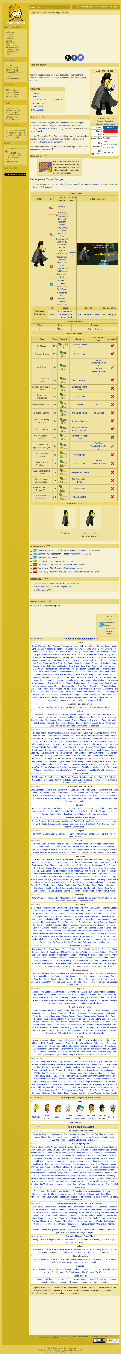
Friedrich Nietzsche (76, 1084)
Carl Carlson (80, 1239)
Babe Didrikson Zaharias (100, 1054)
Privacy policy (66, 1337)
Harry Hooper (37, 1046)
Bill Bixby (42, 649)
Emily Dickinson (40, 741)
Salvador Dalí (101, 714)
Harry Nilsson (75, 879)
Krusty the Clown (49, 1194)
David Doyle (101, 657)
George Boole (103, 1010)
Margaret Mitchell (96, 753)
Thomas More (59, 982)
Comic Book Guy (38, 1150)
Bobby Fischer (93, 1070)
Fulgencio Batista (109, 908)
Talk (77, 7)
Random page (12, 50)
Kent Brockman (64, 1191)
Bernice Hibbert (38, 1155)
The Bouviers (51, 1269)
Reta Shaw (106, 694)
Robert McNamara (71, 931)
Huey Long (110, 925)
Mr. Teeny (114, 1197)
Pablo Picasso (39, 723)
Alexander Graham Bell (58, 1010)
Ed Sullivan (46, 1093)
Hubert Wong (59, 1224)
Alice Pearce (83, 686)
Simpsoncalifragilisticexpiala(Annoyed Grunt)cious (69, 550)
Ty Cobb (77, 1040)
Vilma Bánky (90, 646)
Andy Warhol (81, 726)
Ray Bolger (68, 649)
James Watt (113, 1030)
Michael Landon (108, 674)
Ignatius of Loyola (96, 976)
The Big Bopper (60, 862)
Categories (35, 1287)
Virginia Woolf (80, 770)
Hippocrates (89, 1073)
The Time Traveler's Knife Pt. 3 (98, 446)
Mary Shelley (36, 761)
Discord (9, 76)
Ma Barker (36, 808)
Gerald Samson (62, 1178)
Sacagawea (67, 1090)
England (33, 81)
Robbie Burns (96, 738)
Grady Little (52, 1161)
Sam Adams (62, 908)
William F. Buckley (47, 736)
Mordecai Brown (65, 1040)
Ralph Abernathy (38, 1061)
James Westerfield (93, 700)
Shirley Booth (110, 649)
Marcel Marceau (107, 677)
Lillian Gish (45, 666)
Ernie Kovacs (81, 674)
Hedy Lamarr (94, 674)
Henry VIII (95, 997)
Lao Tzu (82, 1093)
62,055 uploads (12, 92)
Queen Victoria (78, 1003)
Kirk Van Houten (46, 1184)
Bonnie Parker (56, 814)
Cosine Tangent (54, 1221)
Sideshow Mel (93, 1194)
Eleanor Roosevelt (70, 936)
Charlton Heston (95, 669)
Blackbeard (88, 808)
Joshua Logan (62, 824)
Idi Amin (36, 844)
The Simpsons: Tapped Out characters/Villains (79, 184)
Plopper (63, 1140)
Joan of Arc (110, 976)
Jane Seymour (64, 1003)
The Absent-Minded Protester (62, 568)
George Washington (87, 966)
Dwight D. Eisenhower (50, 952)
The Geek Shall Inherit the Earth (63, 564)
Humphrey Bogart (54, 649)
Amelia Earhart (55, 1070)
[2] (63, 141)
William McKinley (64, 960)
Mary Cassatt (57, 714)
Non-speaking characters (101, 1290)
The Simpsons (37, 1269)
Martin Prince (37, 1218)
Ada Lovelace (73, 1022)
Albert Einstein (97, 1016)
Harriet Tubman (70, 1093)
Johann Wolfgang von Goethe (54, 767)
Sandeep (77, 1170)
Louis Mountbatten (80, 1000)
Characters (10, 36)
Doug (79, 1150)
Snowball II (92, 1140)
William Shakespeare (107, 898)
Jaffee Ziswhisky (88, 1224)
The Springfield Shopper (16, 135)
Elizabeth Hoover (94, 1210)
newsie (52, 128)
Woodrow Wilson (105, 966)
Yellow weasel (73, 1224)
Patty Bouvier (56, 1134)
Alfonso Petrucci (90, 982)
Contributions (87, 7)
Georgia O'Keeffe (109, 720)
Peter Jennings (72, 1076)
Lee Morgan (113, 876)
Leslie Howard (38, 672)
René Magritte (37, 720)
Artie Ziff (114, 1184)
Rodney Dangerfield (52, 657)
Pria (70, 1170)
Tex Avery (42, 707)
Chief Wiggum (55, 136)
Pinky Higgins (99, 1043)
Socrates (105, 1090)
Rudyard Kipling (47, 753)
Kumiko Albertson (38, 1147)
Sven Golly (112, 1117)
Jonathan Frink (49, 1153)
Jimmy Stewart (73, 697)
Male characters (59, 1287)
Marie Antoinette (73, 992)
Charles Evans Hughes (67, 922)
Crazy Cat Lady (53, 1150)
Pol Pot (46, 936)
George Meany (90, 1081)
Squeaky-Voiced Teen (81, 1181)
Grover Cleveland (102, 949)
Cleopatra (111, 992)
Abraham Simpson (85, 1134)
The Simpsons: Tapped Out (61, 561)
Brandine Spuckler (47, 1181)
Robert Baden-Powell (79, 844)
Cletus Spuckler (64, 1181)
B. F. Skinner (74, 1030)
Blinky (35, 1239)
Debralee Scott (65, 694)
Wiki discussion (12, 78)
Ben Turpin (98, 697)
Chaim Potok (107, 756)
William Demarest (86, 657)
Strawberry (97, 1181)
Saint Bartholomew (107, 973)
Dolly (45, 1070)
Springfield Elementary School (70, 1203)
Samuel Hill (37, 780)
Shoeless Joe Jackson (78, 1046)
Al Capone (44, 811)
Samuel (102, 982)
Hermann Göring (104, 919)
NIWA (8, 160)
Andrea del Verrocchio (65, 726)
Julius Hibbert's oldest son (94, 1155)
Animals (84, 1279)
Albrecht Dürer (47, 717)
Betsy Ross (55, 1090)
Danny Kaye (104, 672)
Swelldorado (79, 396)
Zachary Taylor (110, 963)
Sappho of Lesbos (92, 758)
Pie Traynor (56, 1054)
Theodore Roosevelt (75, 963)
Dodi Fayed (79, 821)
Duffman (106, 1191)
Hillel (85, 976)
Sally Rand (101, 689)
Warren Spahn (108, 1052)
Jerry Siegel (95, 1090)
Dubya (115, 1178)
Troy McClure (79, 1194)
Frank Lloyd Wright (96, 770)
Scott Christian (94, 1191)
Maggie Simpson (77, 1137)
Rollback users (12, 68)
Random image (12, 52)
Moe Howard (51, 672)
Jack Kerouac (103, 750)
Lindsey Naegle (91, 1167)
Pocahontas (84, 1087)
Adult (70, 317)
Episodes (10, 34)
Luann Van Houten (63, 1184)
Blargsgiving (62, 227)
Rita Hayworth (64, 669)
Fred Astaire (67, 646)
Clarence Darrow (50, 834)
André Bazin (38, 1064)
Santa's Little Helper (77, 1140)
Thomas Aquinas (56, 973)
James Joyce (66, 750)
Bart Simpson (100, 1134)
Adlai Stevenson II (62, 939)
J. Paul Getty (110, 777)
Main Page (10, 32)
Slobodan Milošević (99, 931)
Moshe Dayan (83, 916)
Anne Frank (67, 744)
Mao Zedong (103, 942)
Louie (55, 1252)
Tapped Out (11, 43)
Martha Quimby (94, 1175)
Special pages (12, 112)
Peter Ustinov (110, 697)
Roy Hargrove (102, 871)
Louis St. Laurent (102, 936)
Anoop (44, 1170)
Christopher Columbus (62, 1067)
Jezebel (35, 1000)
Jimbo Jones (36, 1212)
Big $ (98, 405)
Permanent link (12, 117)
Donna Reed (37, 692)
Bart (48, 123)
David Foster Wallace (91, 767)
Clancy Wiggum (79, 1184)
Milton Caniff (53, 707)
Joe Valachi (102, 814)
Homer (72, 136)
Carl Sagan (50, 1030)
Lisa (53, 123)
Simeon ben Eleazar (72, 1061)
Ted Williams (82, 1054)
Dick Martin (110, 795)
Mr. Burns (36, 1117)
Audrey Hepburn (79, 669)
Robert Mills (103, 1081)
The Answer (45, 150)
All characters (74, 1123)
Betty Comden (54, 821)
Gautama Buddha (40, 976)
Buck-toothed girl (100, 1230)
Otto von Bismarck (98, 939)
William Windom (89, 942)
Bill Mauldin (94, 707)
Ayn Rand (53, 758)
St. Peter (77, 982)
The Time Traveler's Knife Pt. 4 (98, 464)
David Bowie (38, 652)
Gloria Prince (46, 1175)
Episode (41, 550)
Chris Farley (60, 660)
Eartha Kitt (69, 674)
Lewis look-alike (71, 1232)
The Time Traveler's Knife (88, 314)
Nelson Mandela (91, 928)
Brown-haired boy (67, 1230)
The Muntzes (101, 1272)
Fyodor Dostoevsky (81, 741)
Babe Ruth (74, 1052)
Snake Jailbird (89, 1249)
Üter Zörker (101, 1224)
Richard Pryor (77, 689)
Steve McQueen (39, 683)
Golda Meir (85, 931)
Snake (57, 1117)
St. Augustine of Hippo (74, 973)
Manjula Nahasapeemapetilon (43, 1173)
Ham (73, 1210)
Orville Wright (85, 1033)
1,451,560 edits (12, 94)
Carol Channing (101, 652)
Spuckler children (104, 1178)
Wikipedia (55, 606)
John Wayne (65, 700)
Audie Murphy (111, 683)
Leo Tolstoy (88, 764)
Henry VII (85, 997)
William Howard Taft (93, 963)
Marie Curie (111, 1013)
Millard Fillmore (67, 952)
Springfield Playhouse (79, 472)
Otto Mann (35, 1215)
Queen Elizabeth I (89, 995)
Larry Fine (111, 660)
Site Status (104, 1337)
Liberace (42, 876)
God (101, 1259)
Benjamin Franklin (51, 919)
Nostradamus (111, 1084)
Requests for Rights (14, 72)
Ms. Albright (52, 1147)
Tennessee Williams (86, 901)
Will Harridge (39, 1073)
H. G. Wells (107, 767)
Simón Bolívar (108, 844)
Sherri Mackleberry (92, 1212)
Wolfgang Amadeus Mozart (56, 879)
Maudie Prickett (62, 689)
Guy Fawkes (83, 811)
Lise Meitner (61, 1025)
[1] (42, 131)
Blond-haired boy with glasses (45, 1230)
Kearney (41, 128)
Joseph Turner (98, 723)
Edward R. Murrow (59, 1084)
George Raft (89, 689)
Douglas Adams (40, 733)
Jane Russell (51, 694)
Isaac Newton (104, 1025)
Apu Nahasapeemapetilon (103, 1170)
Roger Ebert (69, 1070)
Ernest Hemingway (76, 747)
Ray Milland (53, 683)
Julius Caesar (70, 913)
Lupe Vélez (53, 700)
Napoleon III (95, 1000)
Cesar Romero (38, 694)
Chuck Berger (37, 1207)
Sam (52, 1178)
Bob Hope (94, 793)
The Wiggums (88, 1272)
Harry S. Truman (44, 966)
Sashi (83, 1170)
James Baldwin (102, 733)
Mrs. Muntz (56, 1167)
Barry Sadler (64, 758)
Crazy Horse (92, 847)
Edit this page (54, 13)
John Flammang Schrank (85, 814)
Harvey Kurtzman (79, 707)
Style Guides (11, 74)
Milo (92, 1164)
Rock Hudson (79, 672)
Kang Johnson (103, 1249)
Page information (13, 119)
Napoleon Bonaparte (42, 847)
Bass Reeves (111, 1087)
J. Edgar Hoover (102, 1073)
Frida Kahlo (101, 717)
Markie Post (36, 689)
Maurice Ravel (79, 882)
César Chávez (105, 1064)
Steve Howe (50, 1046)
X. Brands (50, 652)
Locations (10, 39)
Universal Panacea (80, 421)
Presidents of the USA (80, 946)
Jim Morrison (37, 879)
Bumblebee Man (80, 1191)
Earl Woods (111, 852)
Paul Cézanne (70, 714)
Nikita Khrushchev (70, 925)
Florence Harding (48, 922)
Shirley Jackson (52, 750)
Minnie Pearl (73, 798)
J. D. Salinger (77, 758)
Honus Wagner (69, 1054)
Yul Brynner (61, 652)
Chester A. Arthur (70, 949)
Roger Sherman (74, 837)
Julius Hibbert (52, 1155)
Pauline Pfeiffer (71, 1087)
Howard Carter (74, 1064)
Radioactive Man (81, 1262)
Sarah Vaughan (55, 891)
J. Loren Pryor (51, 1218)
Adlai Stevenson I (45, 939)
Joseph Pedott (79, 1027)
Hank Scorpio (80, 1252)
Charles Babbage (39, 1010)
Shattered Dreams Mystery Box (62, 283)
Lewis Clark (92, 1207)
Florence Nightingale (95, 1084)
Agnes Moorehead (95, 683)
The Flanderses (77, 1269)
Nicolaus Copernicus (58, 1013)
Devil (78, 1259)
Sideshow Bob (39, 1249)
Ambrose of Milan (40, 973)
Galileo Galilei (88, 1019)
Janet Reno (94, 834)
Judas (81, 979)
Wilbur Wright (98, 1033)
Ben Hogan (111, 1043)
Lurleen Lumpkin (65, 1194)
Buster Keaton (74, 795)
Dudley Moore (80, 683)
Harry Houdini (46, 1076)
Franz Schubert (84, 885)
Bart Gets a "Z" (110, 152)
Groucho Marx (72, 680)
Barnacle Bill (88, 1061)
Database (103, 1207)
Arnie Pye (35, 1197)
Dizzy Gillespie (60, 871)
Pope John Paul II (41, 979)
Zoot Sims (50, 888)
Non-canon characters (99, 1282)
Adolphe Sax (70, 885)
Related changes (13, 110)
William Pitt (36, 936)
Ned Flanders (111, 1150)
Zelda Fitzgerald (74, 660)
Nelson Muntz (65, 1215)
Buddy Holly (82, 874)
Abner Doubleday (106, 847)
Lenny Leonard (101, 1239)
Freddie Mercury (67, 876)
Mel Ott (106, 1049)
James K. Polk (108, 960)
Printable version (13, 115)
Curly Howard (109, 669)
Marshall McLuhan (74, 1081)
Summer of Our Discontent (61, 296)
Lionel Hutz (111, 1155)
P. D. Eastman (97, 741)
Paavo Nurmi (96, 1049)
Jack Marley (66, 1164)
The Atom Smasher (61, 236)
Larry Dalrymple (68, 1150)
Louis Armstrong (61, 859)
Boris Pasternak (67, 756)
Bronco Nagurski (82, 1049)
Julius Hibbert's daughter (70, 1155)
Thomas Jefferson (49, 958)
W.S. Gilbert (91, 744)
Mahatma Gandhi (68, 919)
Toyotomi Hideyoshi (54, 1073)
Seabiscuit (85, 1052)
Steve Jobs (48, 780)
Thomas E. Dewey (99, 916)
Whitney (35, 1181)
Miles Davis (68, 868)
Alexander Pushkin (40, 758)
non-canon (58, 167)
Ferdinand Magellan (41, 1081)
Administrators (12, 70)
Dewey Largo (77, 1212)
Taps (68, 321)
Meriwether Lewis (65, 1079)
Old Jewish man (91, 1173)
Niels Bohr (91, 1010)
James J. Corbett (90, 1040)
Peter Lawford (50, 677)
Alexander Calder (42, 714)
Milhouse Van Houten (85, 1221)
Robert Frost (79, 744)
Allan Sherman (103, 824)
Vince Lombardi (39, 1049)
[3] (52, 149)
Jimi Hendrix (57, 874)
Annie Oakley (37, 1087)
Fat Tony (106, 1252)
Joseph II (44, 1000)
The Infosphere (12, 157)
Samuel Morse (90, 1025)
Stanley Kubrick (48, 824)
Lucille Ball (78, 646)
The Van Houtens (73, 1272)
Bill (35, 1191)
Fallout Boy (87, 1259)
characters (80, 1097)
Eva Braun (80, 911)
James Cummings (96, 1013)
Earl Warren (57, 942)
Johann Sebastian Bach (92, 859)
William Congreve (38, 898)
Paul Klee (112, 717)
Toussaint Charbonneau (82, 777)
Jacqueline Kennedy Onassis (74, 933)
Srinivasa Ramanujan (107, 1027)
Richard (74, 1218)
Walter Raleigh (97, 1087)
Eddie (85, 1150)
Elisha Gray (101, 1019)
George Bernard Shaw (87, 898)
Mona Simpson (107, 1137)
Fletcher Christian (89, 1064)
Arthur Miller (53, 898)
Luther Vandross (41, 891)
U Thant (85, 939)
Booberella (51, 1191)
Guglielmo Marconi (89, 1022)
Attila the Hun (62, 844)
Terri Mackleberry (109, 1212)
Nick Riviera (44, 1178)
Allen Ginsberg (104, 744)
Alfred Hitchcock (103, 821)
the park (80, 123)
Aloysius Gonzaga (73, 976)
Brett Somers (60, 697)
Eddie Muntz (45, 1167)
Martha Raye (112, 689)
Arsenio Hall (97, 666)
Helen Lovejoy (69, 1161)
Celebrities (80, 1188)
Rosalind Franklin (58, 1019)
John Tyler (56, 966)
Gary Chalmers (79, 1207)
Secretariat (96, 1052)
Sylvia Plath (80, 756)
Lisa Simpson (62, 1137)
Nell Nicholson (78, 1215)
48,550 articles (12, 90)
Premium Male (66, 314)
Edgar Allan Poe (94, 756)
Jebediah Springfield (68, 1197)
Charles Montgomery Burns (51, 1239)
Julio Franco (36, 1153)
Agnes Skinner (77, 1178)
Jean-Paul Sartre (109, 758)
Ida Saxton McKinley (52, 931)
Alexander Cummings (78, 1013)
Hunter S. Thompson (72, 764)
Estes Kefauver (85, 922)
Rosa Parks (49, 1087)
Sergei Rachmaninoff (62, 882)
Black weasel (50, 1207)
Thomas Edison (83, 1016)
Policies (9, 65)
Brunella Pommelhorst (95, 1215)
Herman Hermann (73, 1249)
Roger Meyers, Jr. (107, 1194)
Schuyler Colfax (41, 916)
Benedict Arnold (48, 844)
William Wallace (97, 852)
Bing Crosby (105, 654)
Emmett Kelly (86, 1076)
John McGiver (112, 680)
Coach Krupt (64, 1212)
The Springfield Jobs (62, 207)
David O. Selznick (87, 824)
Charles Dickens (111, 738)
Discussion (41, 13)
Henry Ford (98, 777)
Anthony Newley (39, 686)
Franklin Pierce (93, 960)
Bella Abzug (36, 908)
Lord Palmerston (96, 933)
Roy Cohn (36, 834)
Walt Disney (66, 741)
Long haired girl (86, 1232)
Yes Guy (105, 1184)
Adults (76, 1290)
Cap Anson (38, 1040)
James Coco (78, 654)
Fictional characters (54, 1279)
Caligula (80, 913)
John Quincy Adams (52, 949)
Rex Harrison (109, 666)
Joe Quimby (59, 1175)
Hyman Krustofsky (91, 1158)
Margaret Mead (47, 1025)
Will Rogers (112, 692)
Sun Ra (87, 888)
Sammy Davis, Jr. (70, 657)
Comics (9, 41)
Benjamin (78, 1147)
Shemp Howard (65, 672)
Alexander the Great (41, 992)
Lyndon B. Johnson (82, 958)
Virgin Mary (47, 982)
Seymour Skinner (39, 1221)
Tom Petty (101, 879)
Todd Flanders (64, 1210)
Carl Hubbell (62, 1046)
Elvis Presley (39, 882)
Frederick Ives (47, 1022)
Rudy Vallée (110, 888)
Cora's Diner (79, 455)
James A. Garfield (83, 952)
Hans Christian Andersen (58, 733)
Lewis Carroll (75, 736)
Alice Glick (67, 1153)
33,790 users (11, 97)
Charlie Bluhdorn (52, 777)
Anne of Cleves (57, 992)
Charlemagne (99, 992)
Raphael (50, 723)
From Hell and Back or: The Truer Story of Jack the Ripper (74, 572)
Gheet (50, 1170)
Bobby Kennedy (100, 922)
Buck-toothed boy (84, 1230)
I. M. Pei (59, 1087)
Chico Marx (59, 680)
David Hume (59, 1076)
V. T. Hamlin (66, 707)
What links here (12, 108)
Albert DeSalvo (57, 811)
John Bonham (86, 862)
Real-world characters (77, 1287)
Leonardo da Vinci (85, 714)
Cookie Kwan (39, 1161)
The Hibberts (91, 1269)
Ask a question (12, 45)
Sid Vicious (68, 891)
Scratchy (93, 1262)
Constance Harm (110, 1153)
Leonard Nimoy (54, 686)
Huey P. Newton (54, 933)
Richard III (106, 1000)
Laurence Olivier (69, 686)
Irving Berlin (47, 862)
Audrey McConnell (49, 1215)
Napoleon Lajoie (96, 1046)
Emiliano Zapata (110, 1093)
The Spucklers (58, 1272)
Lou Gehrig (59, 1043)
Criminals (85, 1290)
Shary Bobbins (36, 123)
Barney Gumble (80, 1153)
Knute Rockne (63, 1052)
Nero (43, 933)
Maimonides (108, 1079)
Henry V (66, 997)
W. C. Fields (100, 660)
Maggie (63, 123)
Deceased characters (98, 1279)
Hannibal (36, 849)
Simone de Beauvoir (80, 738)
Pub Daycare (98, 413)
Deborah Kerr (57, 674)
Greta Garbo (91, 663)
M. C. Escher (60, 717)
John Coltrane (110, 865)
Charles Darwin (68, 1016)
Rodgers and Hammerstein (98, 882)
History (65, 13)
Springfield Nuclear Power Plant (80, 1236)
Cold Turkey (62, 242)
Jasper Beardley (66, 1147)
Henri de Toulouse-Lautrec (79, 723)
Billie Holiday (70, 874)
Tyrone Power (48, 689)
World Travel (62, 289)
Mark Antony (95, 908)
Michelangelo (50, 720)
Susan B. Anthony (54, 1061)
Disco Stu (107, 1181)
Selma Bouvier (69, 1134)
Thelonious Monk (99, 876)
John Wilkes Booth (95, 649)
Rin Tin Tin (69, 692)
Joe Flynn (37, 663)
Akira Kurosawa (107, 1158)
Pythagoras (91, 1027)
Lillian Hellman (60, 747)
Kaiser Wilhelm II (94, 1003)
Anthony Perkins (109, 686)
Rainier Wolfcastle (71, 1200)
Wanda (99, 1221)
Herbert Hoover (103, 955)
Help (8, 54)
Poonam (65, 1170)
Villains (80, 1101)
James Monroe (79, 960)
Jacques (37, 1158)
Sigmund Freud (74, 1019)
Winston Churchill (107, 913)
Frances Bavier (103, 646)
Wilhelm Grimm (46, 747)
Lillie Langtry (37, 677)
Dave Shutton (52, 1197)
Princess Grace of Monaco (69, 995)
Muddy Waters (95, 891)
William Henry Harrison (66, 955)
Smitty (80, 1242)
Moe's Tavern (37, 136)
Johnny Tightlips (94, 1252)
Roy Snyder (90, 1178)
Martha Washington (72, 942)
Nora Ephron (109, 741)
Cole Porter (112, 879)
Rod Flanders (50, 1210)
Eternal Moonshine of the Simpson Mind (110, 144)
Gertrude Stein (106, 761)
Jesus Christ (57, 1259)
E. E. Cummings (46, 738)
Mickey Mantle (67, 1049)
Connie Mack (53, 1049)
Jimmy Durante (47, 660)
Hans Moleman (102, 1164)
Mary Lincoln (98, 925)
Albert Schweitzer (80, 1090)
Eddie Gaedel (47, 1043)
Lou (59, 1161)
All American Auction (62, 222)
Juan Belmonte (50, 1040)
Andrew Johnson (65, 958)
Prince (49, 882)
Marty (43, 1191)
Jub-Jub (55, 1140)
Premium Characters (66, 311)
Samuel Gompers (108, 1070)
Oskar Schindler (79, 783)
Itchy (96, 1259)
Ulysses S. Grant (100, 952)
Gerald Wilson (109, 891)
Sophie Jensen (110, 1210)
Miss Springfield (86, 1197)
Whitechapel (52, 78)
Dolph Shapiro (85, 1218)
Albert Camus (62, 736)
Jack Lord (71, 677)
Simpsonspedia (12, 137)
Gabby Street (44, 1054)
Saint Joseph (71, 979)
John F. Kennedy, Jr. (78, 834)
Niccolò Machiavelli (64, 753)
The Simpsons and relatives (80, 1131)
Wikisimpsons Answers (15, 133)
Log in (114, 7)
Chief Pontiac (39, 852)
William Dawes (80, 1067)
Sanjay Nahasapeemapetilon (70, 1173)
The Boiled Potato (79, 413)
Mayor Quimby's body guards (75, 1175)
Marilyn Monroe (65, 683)
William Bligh (95, 844)
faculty (88, 1203)
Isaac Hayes (51, 669)
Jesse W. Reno (37, 1030)
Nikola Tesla (101, 1030)
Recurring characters (79, 1282)
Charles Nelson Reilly (54, 692)
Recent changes (12, 47)
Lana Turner (87, 697)
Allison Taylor (68, 1221)
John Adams (37, 949)
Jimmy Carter (56, 913)
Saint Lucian (91, 979)
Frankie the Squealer (55, 1249)
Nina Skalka (112, 1218)
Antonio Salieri (57, 885)
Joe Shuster (105, 707)
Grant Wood (94, 726)
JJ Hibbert (81, 1210)
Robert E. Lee (61, 849)
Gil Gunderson (95, 1153)
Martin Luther (103, 979)
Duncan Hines (76, 1073)
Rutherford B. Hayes (86, 955)
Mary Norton (53, 756)
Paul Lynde (81, 677)
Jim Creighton (105, 1040)
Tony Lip (61, 677)
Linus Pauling (65, 1027)
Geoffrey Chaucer (101, 736)
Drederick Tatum (101, 1197)
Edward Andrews (39, 646)
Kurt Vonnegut (75, 767)
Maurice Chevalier (50, 654)
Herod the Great (107, 997)
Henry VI (75, 997)
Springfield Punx (13, 153)
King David (37, 995)
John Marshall (105, 928)
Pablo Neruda (40, 756)
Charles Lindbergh (76, 849)
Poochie (68, 1262)
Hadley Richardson (41, 1090)
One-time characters (60, 1282)
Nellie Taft (76, 939)
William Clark (46, 1067)
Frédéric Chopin (83, 865)
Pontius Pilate (110, 933)
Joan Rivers (81, 692)
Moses (69, 982)
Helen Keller (90, 750)
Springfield (84, 1143)
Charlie (90, 1239)
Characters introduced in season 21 (66, 1293)
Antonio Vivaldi (81, 891)
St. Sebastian (112, 982)
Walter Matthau (98, 680)
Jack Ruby (68, 814)
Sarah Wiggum (94, 1184)
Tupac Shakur (94, 694)
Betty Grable (74, 666)
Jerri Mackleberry (52, 1164)
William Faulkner (38, 744)
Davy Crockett (56, 916)
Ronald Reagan (38, 963)
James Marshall (58, 1081)
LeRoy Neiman (93, 720)
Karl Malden (93, 677)
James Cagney (73, 652)
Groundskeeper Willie (43, 1224)
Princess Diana (50, 995)
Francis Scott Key (107, 834)
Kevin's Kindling (79, 497)
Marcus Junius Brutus (96, 911)
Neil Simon (59, 901)
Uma (88, 1170)
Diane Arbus (113, 1061)
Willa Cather (87, 736)
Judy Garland (104, 663)
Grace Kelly (45, 674)
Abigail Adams (49, 908)
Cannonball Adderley (44, 859)
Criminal (63, 317)
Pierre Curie (38, 1016)
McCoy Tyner (97, 888)
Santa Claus (69, 1259)
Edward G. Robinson (96, 692)
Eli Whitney (51, 1033)
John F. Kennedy (99, 958)
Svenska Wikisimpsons (15, 131)
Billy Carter (65, 777)
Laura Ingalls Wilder (64, 770)
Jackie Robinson (48, 1052)
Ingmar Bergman (39, 821)
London (83, 78)
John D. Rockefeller (63, 780)
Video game (42, 561)
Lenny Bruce (51, 790)
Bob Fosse (68, 663)
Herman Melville (80, 753)
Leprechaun (110, 1259)
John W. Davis (70, 916)
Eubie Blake (74, 862)
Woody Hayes (86, 1043)
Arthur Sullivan (75, 888)
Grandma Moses (79, 720)
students (100, 1203)
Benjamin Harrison (47, 955)
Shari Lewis (79, 1079)
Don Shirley (39, 888)
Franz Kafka (78, 750)
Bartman (111, 1134)
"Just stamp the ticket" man (53, 1158)
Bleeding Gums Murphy (73, 1167)
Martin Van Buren (70, 966)
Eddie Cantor (87, 652)
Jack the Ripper (42, 606)
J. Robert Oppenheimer (48, 1027)
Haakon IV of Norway (52, 997)
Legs (49, 1252)
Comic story (43, 564)
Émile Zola (110, 770)
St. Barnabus (91, 973)
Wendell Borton (64, 1207)
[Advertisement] (15, 217)
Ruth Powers (104, 1173)
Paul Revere (51, 852)
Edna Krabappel (50, 1212)
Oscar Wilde (49, 770)
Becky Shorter (99, 1218)
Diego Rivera (60, 723)
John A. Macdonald (41, 928)
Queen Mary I (65, 1000)
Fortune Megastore (79, 380)
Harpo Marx (85, 680)
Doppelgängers (37, 1279)
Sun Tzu (36, 767)
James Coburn (65, 654)
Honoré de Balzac (62, 738)
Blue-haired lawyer (92, 1147)
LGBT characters (71, 1279)
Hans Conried (92, 790)
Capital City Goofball (41, 1259)
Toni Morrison (111, 753)
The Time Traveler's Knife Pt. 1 (98, 363)
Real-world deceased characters (80, 638)
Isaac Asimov (76, 733)
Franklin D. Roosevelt (55, 963)
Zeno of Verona (75, 985)
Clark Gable (79, 663)
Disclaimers (94, 1337)
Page (33, 13)
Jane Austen (89, 733)
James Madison (48, 960)
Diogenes (92, 1067)
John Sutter (58, 1093)
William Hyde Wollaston (68, 1033)
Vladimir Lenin (86, 925)
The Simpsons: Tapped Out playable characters (52, 1290)
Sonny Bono (80, 649)
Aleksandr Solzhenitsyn (74, 761)
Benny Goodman (75, 871)
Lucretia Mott (43, 1084)
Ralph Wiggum (109, 1221)
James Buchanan (86, 949)
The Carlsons (64, 1269)
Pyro (43, 1197)
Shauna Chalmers (109, 1147)
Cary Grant (85, 666)
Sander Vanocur (94, 1093)
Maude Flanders (97, 1150)
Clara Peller (95, 686)
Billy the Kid (60, 808)
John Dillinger (71, 811)
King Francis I (105, 995)
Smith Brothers (88, 1030)
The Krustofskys (106, 1269)
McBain (83, 1200)
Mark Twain (113, 764)
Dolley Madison (75, 928)
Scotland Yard (79, 354)
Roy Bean (50, 1064)
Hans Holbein (89, 717)
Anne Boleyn (86, 992)
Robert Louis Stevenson (51, 764)
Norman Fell (88, 660)
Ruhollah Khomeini (53, 925)
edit (41, 117)
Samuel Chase (92, 913)
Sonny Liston (110, 1046)
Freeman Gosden (59, 666)
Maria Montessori (75, 1025)
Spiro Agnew (74, 908)
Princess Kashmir (74, 1158)
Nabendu (57, 1170)
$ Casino (79, 405)
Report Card (64, 1218)
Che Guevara (80, 847)
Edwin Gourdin (72, 1043)
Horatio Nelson (92, 849)
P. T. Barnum (37, 777)
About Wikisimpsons (80, 1337)
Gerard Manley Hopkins (104, 747)
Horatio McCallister (81, 1164)
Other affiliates (12, 162)
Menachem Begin (41, 911)
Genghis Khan (48, 849)
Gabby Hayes (39, 669)
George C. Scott (80, 694)
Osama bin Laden (74, 808)
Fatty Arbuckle (54, 646)
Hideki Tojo (75, 852)
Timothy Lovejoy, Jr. (100, 1161)
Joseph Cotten (92, 654)
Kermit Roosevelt (101, 780)
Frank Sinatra (47, 697)
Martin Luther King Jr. (102, 1076)
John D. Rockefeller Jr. (82, 780)
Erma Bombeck (37, 790)
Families (80, 1266)
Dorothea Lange (49, 1079)
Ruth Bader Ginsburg (86, 919)
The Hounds (68, 1239)
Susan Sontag (92, 761)
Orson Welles (77, 700)
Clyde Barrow (48, 808)
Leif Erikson (81, 1070)
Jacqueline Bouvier (41, 1134)
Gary (59, 1153)
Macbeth (54, 1000)
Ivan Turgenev (100, 764)
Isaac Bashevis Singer (53, 761)
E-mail (40, 1210)
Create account (102, 7)
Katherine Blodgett (77, 1010)
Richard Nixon (58, 1262)
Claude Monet (64, 720)
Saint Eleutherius (57, 976)
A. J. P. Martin (104, 1022)
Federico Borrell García (62, 847)
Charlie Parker (89, 879)
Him (66, 1073)
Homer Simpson (48, 1137)
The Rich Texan (66, 1252)
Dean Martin (48, 680)
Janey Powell (112, 1215)
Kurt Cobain (97, 865)
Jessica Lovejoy (83, 1161)
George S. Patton (108, 849)
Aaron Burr (44, 913)
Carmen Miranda (83, 876)
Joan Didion (54, 741)
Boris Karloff (92, 672)
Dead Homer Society (14, 155)
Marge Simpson (92, 1137)
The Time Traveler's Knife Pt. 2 (98, 371)
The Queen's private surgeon (48, 142)
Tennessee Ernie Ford (52, 663)
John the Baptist (57, 979)
